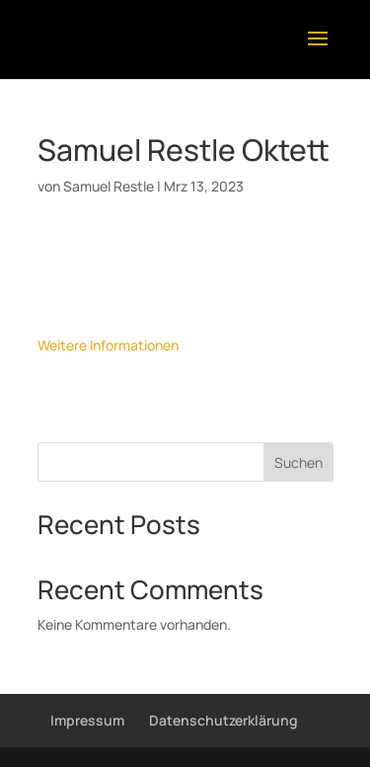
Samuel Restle (108, 186)
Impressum (87, 720)
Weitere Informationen (108, 345)
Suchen (298, 462)
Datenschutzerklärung (223, 720)
